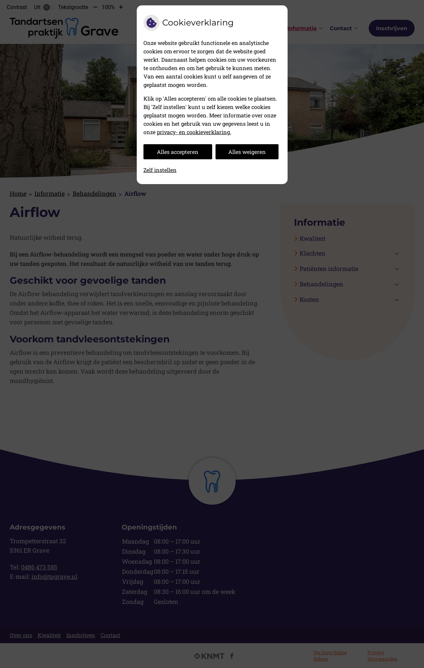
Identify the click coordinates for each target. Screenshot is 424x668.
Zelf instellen (160, 169)
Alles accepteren (177, 151)
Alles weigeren (247, 151)
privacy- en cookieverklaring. (194, 131)
